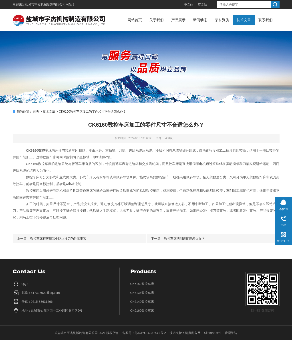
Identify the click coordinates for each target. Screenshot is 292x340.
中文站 (188, 4)
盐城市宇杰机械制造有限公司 (45, 4)
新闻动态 (200, 20)
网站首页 (135, 20)
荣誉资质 (222, 20)
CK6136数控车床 (142, 293)
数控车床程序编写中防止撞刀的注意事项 (58, 238)
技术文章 (244, 20)
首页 (36, 111)
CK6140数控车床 (142, 301)
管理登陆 (231, 333)
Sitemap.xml (212, 333)
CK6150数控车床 (142, 284)
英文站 (202, 4)
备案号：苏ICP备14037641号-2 (144, 333)
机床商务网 (193, 333)
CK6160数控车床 (142, 310)
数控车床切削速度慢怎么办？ (184, 238)
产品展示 (178, 20)
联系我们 (265, 20)
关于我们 (156, 20)
